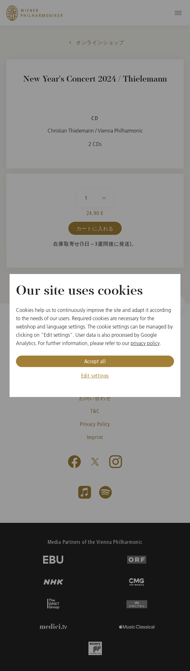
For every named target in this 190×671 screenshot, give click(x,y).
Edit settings (95, 375)
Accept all (95, 361)
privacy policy (145, 343)
